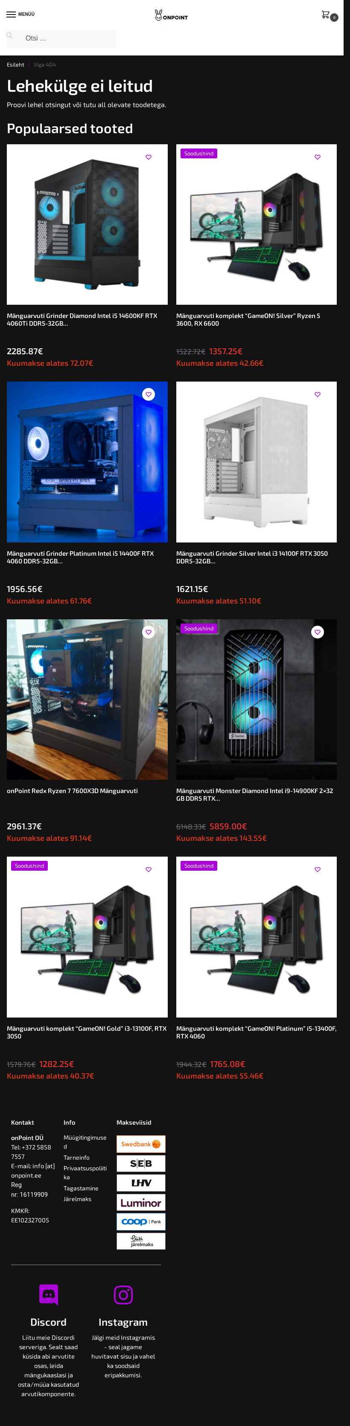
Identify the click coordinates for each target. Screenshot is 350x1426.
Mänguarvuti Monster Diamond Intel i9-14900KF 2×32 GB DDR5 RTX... (254, 794)
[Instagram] (123, 1295)
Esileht (15, 64)
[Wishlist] (148, 157)
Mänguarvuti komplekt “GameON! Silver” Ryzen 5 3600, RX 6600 (248, 319)
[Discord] (48, 1295)
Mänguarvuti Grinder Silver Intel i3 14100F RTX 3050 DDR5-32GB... (252, 557)
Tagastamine (81, 1188)
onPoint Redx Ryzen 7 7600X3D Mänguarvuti (72, 790)
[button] (327, 15)
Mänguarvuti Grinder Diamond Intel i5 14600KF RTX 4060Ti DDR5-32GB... (82, 319)
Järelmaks (77, 1198)
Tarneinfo (77, 1157)
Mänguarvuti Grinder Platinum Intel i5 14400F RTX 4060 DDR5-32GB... (80, 557)
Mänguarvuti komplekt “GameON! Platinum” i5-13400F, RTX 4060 (256, 1032)
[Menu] (19, 15)
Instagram (123, 1321)
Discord (48, 1321)
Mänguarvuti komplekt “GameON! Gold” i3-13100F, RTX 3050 (86, 1032)
